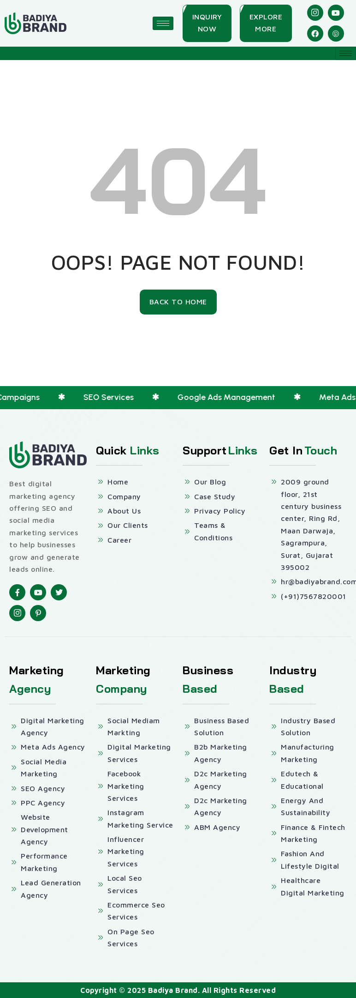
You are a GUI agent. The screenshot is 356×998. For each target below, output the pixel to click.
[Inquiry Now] (207, 23)
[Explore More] (266, 23)
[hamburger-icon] (163, 23)
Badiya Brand (173, 990)
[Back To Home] (178, 302)
